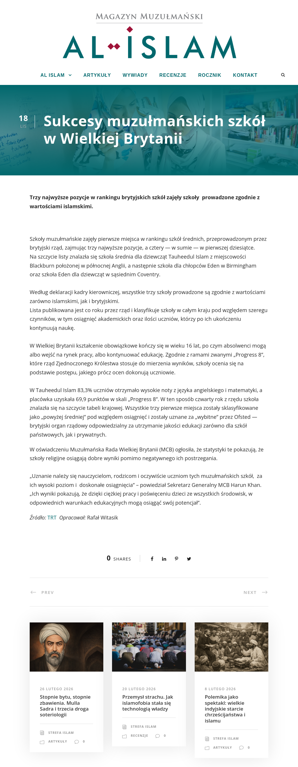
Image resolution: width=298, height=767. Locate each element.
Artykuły (97, 75)
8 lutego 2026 (220, 688)
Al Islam (52, 75)
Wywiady (135, 75)
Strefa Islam (61, 732)
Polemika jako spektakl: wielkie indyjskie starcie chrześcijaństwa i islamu (225, 708)
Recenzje (173, 75)
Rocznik (209, 75)
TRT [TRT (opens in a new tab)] (51, 517)
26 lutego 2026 (56, 688)
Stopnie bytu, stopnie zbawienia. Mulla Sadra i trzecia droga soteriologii (65, 705)
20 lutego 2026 (139, 688)
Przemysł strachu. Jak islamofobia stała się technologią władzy (147, 702)
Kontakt (245, 75)
